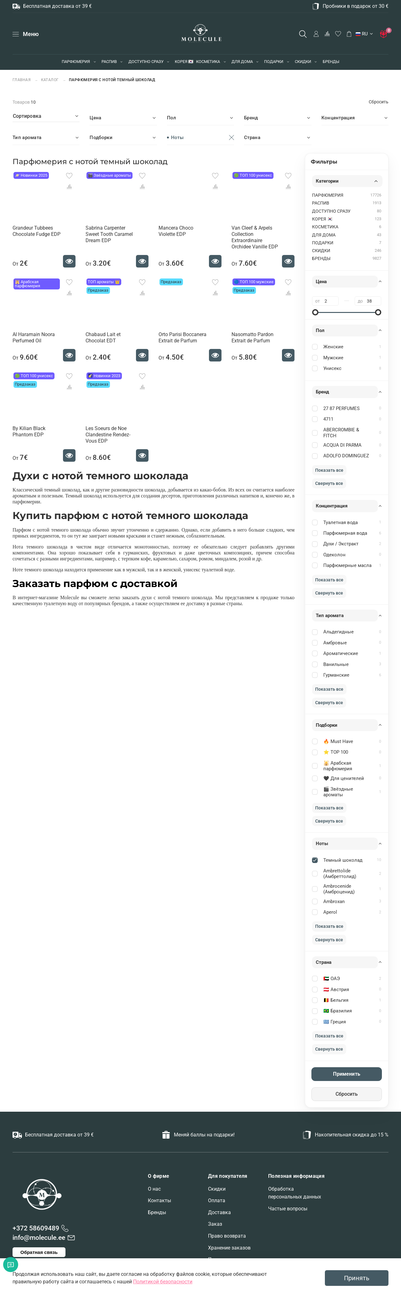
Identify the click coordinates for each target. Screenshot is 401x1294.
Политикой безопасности (162, 1282)
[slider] (315, 312)
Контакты (159, 1200)
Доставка (219, 1212)
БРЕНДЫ (331, 61)
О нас (154, 1189)
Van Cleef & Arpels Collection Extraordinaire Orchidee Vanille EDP (255, 237)
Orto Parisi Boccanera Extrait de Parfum (182, 337)
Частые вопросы (287, 1209)
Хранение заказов (229, 1248)
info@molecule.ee (39, 1237)
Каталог (50, 79)
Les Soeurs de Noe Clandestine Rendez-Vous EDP (108, 434)
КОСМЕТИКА (208, 61)
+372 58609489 (36, 1228)
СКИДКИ (303, 61)
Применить (346, 1074)
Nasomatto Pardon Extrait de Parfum (252, 337)
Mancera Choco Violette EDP (176, 231)
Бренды (157, 1212)
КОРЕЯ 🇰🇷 (184, 61)
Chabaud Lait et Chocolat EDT (103, 337)
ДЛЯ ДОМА (242, 61)
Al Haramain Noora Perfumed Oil (34, 337)
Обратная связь (39, 1252)
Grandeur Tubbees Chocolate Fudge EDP (36, 231)
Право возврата (227, 1236)
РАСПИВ (109, 61)
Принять (356, 1278)
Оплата (216, 1200)
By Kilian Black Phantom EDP (29, 431)
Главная (22, 79)
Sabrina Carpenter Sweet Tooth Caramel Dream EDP (109, 234)
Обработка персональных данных (294, 1193)
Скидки (217, 1189)
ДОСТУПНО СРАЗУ (146, 61)
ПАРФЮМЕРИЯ (76, 61)
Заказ (215, 1224)
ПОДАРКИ (273, 61)
